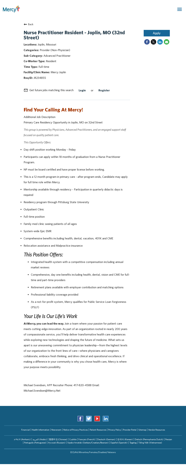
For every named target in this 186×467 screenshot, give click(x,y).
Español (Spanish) (119, 442)
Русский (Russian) (56, 442)
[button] (22, 439)
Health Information (40, 430)
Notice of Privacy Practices (75, 430)
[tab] (22, 439)
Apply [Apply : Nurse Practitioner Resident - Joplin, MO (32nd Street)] (157, 33)
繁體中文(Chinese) (58, 439)
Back (28, 24)
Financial (25, 430)
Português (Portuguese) (35, 442)
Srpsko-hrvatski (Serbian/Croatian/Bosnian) (88, 442)
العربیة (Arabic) (40, 439)
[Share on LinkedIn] (160, 42)
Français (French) (86, 439)
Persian (168, 439)
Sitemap (142, 430)
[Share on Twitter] (153, 42)
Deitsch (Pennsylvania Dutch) (149, 439)
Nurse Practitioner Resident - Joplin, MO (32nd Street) (74, 34)
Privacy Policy (114, 430)
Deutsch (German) (106, 439)
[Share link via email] (166, 42)
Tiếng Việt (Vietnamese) (150, 442)
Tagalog (133, 442)
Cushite (72, 439)
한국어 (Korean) (125, 439)
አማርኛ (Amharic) (22, 439)
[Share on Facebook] (147, 42)
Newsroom (56, 430)
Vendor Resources (156, 430)
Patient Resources (98, 430)
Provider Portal (129, 430)
